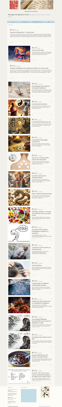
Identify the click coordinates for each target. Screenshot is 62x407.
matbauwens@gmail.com (12, 391)
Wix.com (49, 406)
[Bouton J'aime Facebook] (11, 401)
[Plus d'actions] (51, 29)
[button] (52, 25)
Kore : (9, 402)
